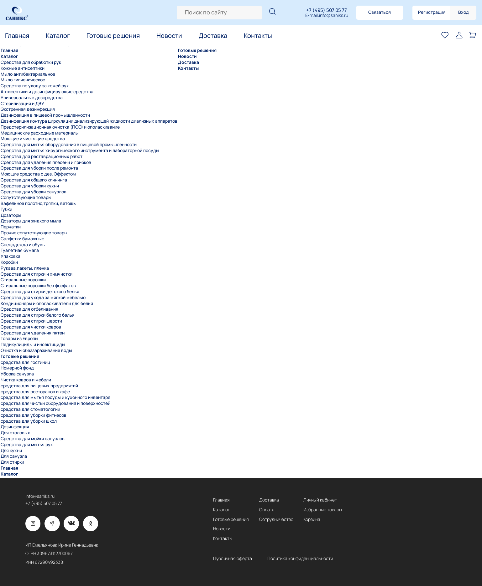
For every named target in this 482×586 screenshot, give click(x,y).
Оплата (267, 509)
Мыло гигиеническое (23, 80)
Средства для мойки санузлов (33, 438)
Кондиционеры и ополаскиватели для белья (47, 303)
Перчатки (11, 227)
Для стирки (12, 462)
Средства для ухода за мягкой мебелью (43, 297)
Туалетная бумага (20, 250)
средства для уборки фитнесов (33, 415)
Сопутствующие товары (26, 197)
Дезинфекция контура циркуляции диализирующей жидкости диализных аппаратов (89, 121)
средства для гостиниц (25, 362)
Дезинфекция (15, 427)
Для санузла (14, 456)
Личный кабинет (320, 500)
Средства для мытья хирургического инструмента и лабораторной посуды (80, 150)
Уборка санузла (17, 374)
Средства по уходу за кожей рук (35, 86)
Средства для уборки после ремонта (39, 168)
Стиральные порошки (23, 280)
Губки (6, 209)
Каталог (58, 36)
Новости (169, 36)
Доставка (213, 36)
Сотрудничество (276, 519)
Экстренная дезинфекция (28, 109)
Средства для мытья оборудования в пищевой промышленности (69, 144)
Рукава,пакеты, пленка (25, 268)
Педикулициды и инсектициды (33, 344)
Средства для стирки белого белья (38, 315)
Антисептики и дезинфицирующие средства (47, 91)
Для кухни (11, 450)
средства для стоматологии (30, 409)
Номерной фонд (17, 368)
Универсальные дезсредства (32, 97)
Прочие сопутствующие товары (34, 233)
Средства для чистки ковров (31, 327)
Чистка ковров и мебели (26, 380)
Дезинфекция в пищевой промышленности (45, 115)
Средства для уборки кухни (30, 186)
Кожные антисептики (23, 68)
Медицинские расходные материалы (40, 133)
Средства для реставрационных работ (41, 156)
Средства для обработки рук (31, 62)
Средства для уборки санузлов (33, 192)
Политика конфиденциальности (300, 558)
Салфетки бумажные (22, 239)
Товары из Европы (19, 338)
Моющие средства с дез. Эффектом (38, 174)
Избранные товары (322, 509)
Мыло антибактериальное (28, 74)
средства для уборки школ (29, 421)
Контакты (258, 36)
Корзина (311, 519)
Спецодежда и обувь (23, 244)
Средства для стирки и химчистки (36, 274)
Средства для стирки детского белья (40, 291)
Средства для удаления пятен (33, 333)
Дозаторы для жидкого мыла (31, 221)
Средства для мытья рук (27, 444)
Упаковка (10, 256)
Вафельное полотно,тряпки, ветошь (38, 203)
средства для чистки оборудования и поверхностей (55, 403)
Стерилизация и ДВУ (22, 103)
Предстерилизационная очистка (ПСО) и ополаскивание (60, 127)
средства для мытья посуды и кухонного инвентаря (55, 397)
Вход (463, 12)
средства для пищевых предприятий (39, 386)
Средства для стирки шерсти (31, 321)
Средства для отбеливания (29, 309)
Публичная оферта (232, 558)
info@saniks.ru (333, 15)
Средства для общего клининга (34, 180)
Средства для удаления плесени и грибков (46, 162)
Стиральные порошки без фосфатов (38, 285)
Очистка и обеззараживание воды (36, 350)
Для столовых (15, 433)
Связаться (379, 12)
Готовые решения (113, 36)
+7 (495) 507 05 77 (326, 10)
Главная (17, 36)
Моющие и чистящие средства (33, 138)
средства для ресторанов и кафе (35, 392)
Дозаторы (11, 215)
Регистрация (432, 12)
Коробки (9, 262)
